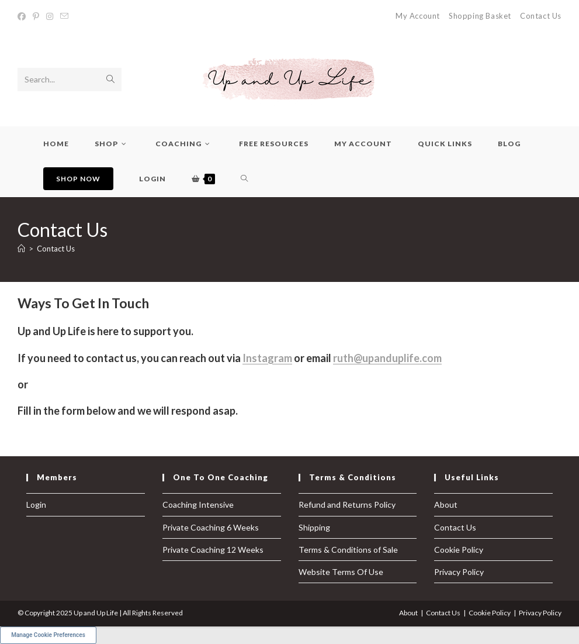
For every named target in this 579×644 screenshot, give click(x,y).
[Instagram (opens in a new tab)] (50, 16)
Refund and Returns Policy (347, 504)
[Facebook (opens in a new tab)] (23, 16)
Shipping (314, 527)
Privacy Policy (459, 572)
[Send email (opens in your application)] (64, 16)
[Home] (21, 248)
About (445, 504)
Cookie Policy (458, 550)
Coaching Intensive (198, 504)
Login (36, 504)
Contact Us (540, 15)
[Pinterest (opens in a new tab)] (36, 16)
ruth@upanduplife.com (387, 358)
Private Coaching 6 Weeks (210, 527)
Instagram (267, 358)
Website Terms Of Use (341, 572)
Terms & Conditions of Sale (348, 550)
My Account (418, 15)
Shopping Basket (480, 15)
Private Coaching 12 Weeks (213, 550)
